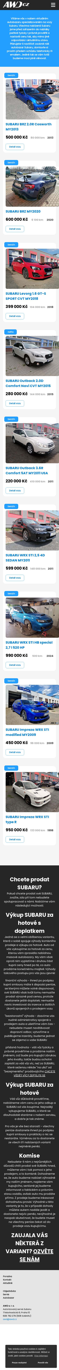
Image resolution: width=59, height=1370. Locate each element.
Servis (6, 1294)
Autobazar (8, 1297)
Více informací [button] (41, 1356)
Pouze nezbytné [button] (19, 1363)
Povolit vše (43, 1363)
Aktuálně (7, 1283)
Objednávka (9, 1291)
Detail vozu (15, 146)
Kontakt (7, 1279)
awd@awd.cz (10, 1319)
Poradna (7, 1276)
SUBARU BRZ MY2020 (23, 211)
